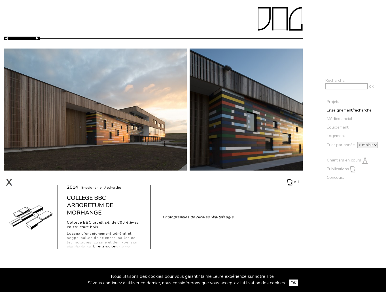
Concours (336, 177)
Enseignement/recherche (349, 110)
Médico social (339, 118)
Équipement (337, 127)
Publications (341, 169)
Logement (336, 135)
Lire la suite (104, 246)
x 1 (293, 182)
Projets (333, 101)
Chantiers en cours (347, 160)
